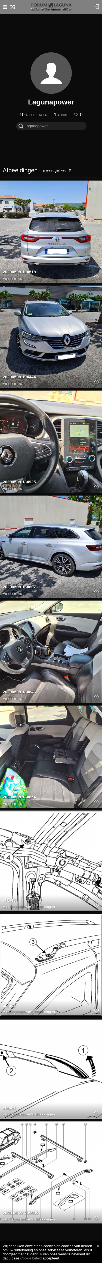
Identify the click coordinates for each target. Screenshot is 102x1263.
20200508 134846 (19, 691)
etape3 (9, 900)
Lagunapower (51, 102)
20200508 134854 (19, 796)
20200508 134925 (19, 481)
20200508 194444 (19, 376)
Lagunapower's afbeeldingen (32, 907)
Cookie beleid (31, 1258)
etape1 (9, 1108)
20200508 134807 (19, 586)
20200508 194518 (19, 271)
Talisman (17, 278)
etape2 (9, 1005)
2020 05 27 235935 (20, 1213)
